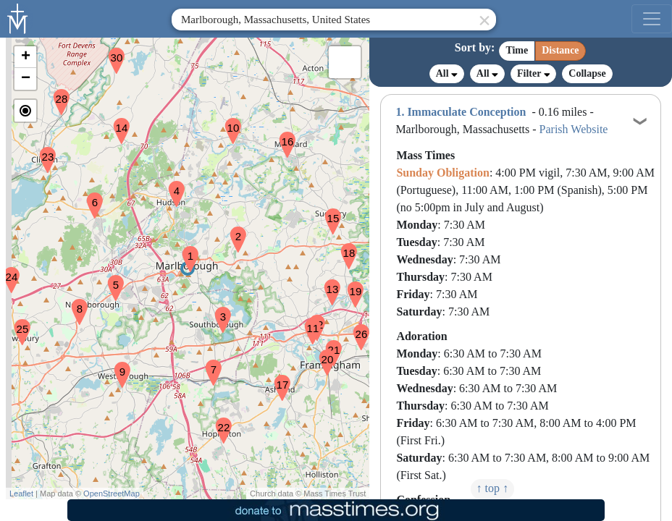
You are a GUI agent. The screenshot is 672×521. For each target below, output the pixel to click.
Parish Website (573, 129)
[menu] (651, 18)
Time (516, 50)
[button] (184, 249)
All (447, 74)
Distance (560, 50)
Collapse (586, 73)
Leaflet (21, 493)
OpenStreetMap (111, 493)
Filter (533, 73)
